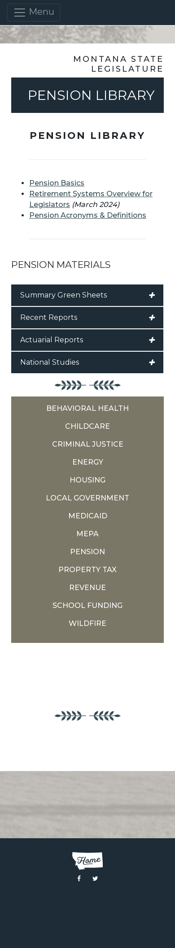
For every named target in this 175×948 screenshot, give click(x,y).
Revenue (87, 587)
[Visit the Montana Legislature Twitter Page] (95, 879)
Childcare (87, 426)
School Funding (87, 605)
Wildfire (87, 623)
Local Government (87, 498)
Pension (87, 551)
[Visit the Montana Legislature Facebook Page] (79, 879)
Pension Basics (56, 183)
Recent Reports (87, 317)
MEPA (87, 534)
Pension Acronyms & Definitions (87, 215)
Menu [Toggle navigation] (33, 12)
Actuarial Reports (87, 340)
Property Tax (87, 569)
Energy (87, 462)
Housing (87, 480)
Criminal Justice (87, 444)
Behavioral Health (87, 408)
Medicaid (87, 516)
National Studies (87, 362)
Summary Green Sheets (87, 295)
